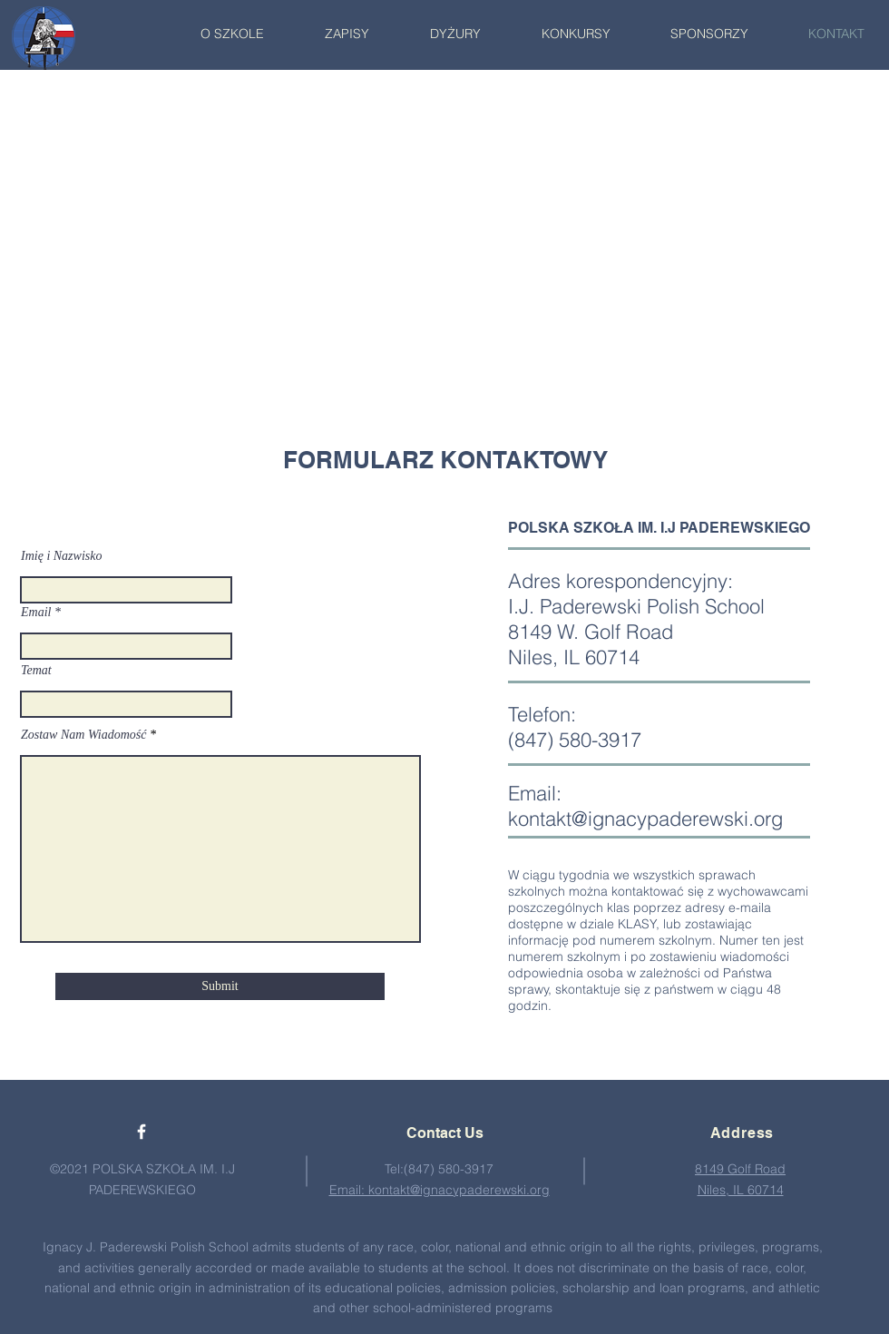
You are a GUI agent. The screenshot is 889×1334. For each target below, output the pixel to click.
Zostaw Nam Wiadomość (83, 735)
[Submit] (220, 986)
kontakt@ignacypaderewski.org (645, 818)
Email (36, 612)
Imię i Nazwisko (61, 556)
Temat (36, 670)
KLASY (637, 924)
